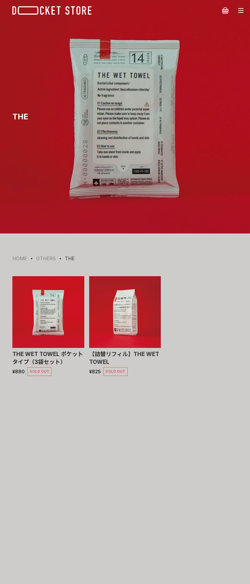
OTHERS (46, 258)
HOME (19, 258)
